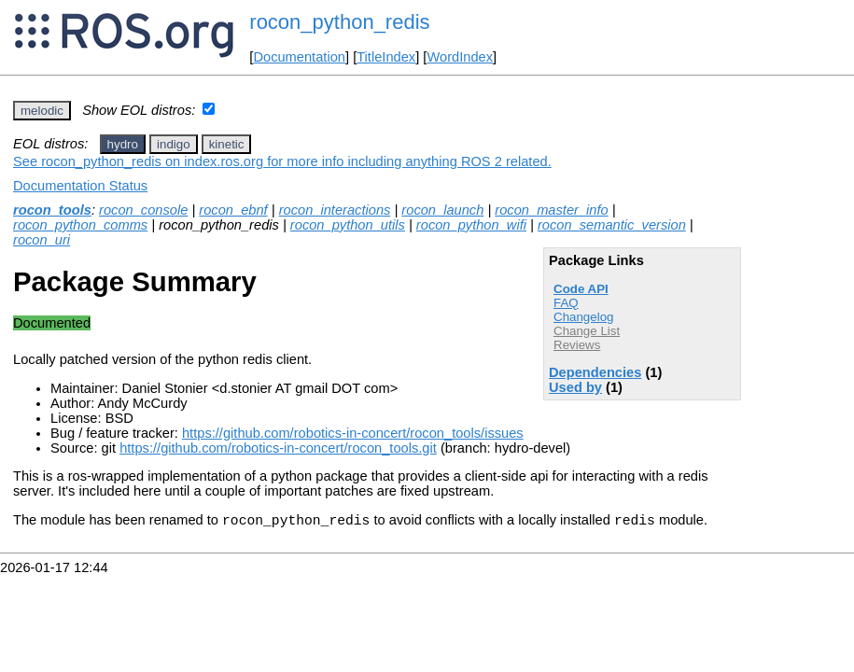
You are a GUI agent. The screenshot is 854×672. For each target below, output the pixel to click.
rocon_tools (52, 210)
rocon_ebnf (233, 210)
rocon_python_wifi (471, 224)
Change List (586, 331)
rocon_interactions (335, 210)
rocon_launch (442, 210)
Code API (581, 289)
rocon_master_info (551, 210)
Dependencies (595, 372)
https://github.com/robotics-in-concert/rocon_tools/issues (353, 433)
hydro (122, 144)
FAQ (566, 303)
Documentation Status (80, 185)
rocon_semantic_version (612, 224)
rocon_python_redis (339, 22)
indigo (173, 144)
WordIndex (460, 56)
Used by (575, 387)
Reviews (576, 345)
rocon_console (143, 210)
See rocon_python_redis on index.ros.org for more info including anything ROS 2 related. (282, 161)
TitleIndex (386, 56)
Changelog (583, 317)
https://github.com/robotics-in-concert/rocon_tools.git (278, 448)
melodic (42, 111)
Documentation (299, 56)
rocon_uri (41, 239)
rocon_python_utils (347, 224)
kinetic (227, 144)
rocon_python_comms (80, 224)
